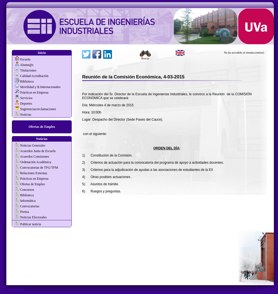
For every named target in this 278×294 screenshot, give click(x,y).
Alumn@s (26, 65)
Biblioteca (27, 81)
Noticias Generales (32, 145)
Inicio (42, 53)
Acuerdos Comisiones (34, 156)
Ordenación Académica (35, 162)
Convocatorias (29, 206)
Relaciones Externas (33, 173)
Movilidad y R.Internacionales (40, 87)
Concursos (27, 190)
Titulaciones (28, 70)
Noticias (25, 114)
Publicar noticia (30, 224)
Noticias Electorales (33, 217)
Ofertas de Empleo (42, 127)
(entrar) (259, 52)
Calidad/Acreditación (34, 76)
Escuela (25, 59)
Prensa (24, 212)
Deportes (26, 103)
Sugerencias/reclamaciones (38, 109)
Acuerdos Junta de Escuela (37, 151)
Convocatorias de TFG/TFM (39, 167)
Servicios (26, 98)
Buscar (145, 57)
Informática (28, 201)
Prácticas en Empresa (34, 92)
